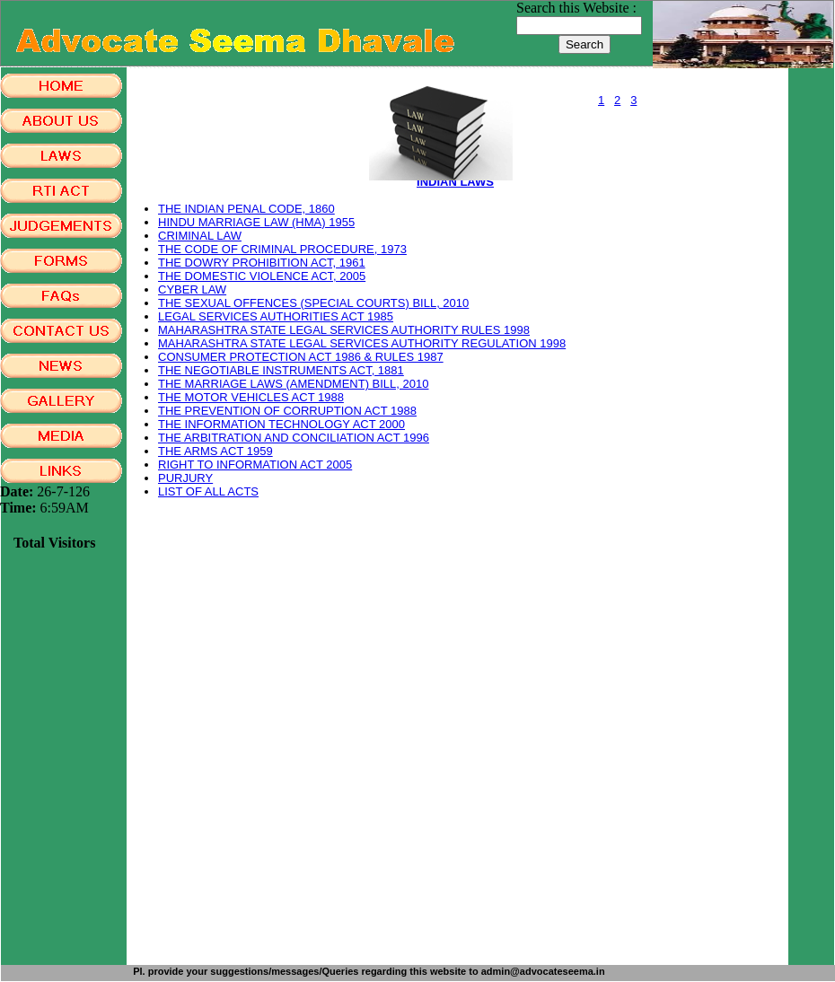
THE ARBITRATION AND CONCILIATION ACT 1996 (293, 437)
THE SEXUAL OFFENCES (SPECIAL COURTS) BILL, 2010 (313, 303)
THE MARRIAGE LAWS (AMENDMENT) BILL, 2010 (293, 383)
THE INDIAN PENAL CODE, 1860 (246, 208)
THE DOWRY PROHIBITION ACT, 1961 (261, 262)
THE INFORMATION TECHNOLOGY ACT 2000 (281, 424)
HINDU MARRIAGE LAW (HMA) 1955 (256, 222)
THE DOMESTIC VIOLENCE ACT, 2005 (261, 276)
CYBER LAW (192, 289)
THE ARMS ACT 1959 (215, 451)
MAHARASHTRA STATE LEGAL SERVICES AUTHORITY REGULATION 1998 (362, 343)
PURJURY (185, 478)
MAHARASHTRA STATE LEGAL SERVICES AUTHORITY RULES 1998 (344, 330)
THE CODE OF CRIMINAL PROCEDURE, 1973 (282, 249)
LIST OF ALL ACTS (208, 491)
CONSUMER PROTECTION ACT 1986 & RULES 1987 (301, 357)
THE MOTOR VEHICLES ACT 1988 (251, 397)
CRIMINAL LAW (200, 235)
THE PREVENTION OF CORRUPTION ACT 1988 (287, 410)
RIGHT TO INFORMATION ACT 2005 (255, 464)
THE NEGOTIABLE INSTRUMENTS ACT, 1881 (281, 370)
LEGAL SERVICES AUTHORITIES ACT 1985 (275, 316)
